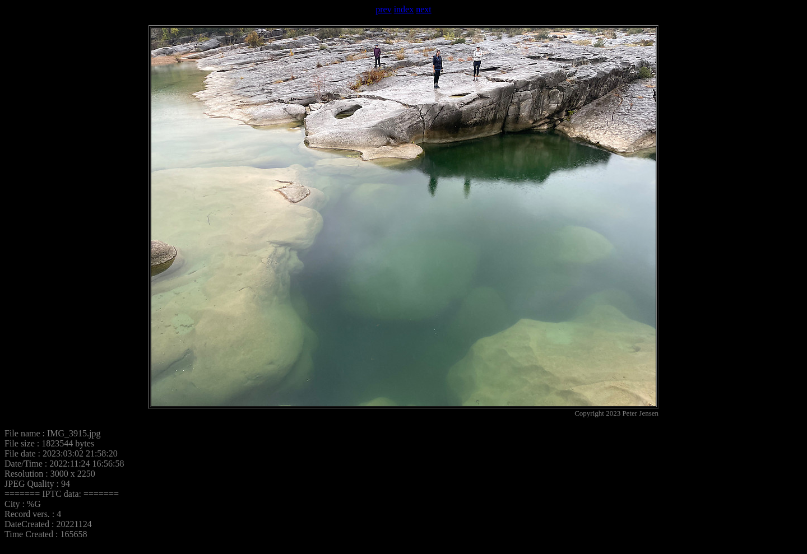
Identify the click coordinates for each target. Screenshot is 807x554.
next (424, 9)
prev (383, 9)
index (404, 9)
